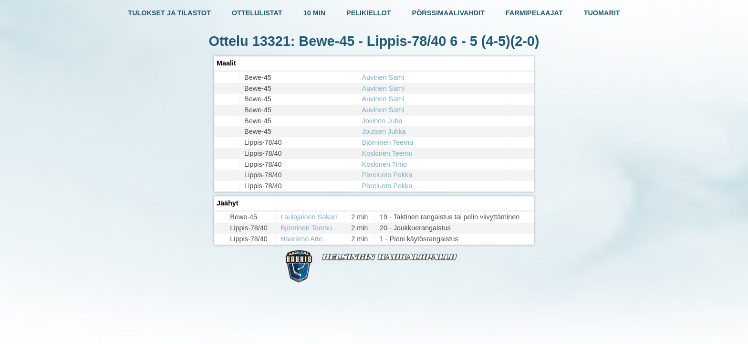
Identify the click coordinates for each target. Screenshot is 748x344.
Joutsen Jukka (384, 131)
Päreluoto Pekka (387, 175)
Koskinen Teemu (387, 153)
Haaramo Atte (301, 239)
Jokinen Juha (382, 121)
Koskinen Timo (384, 164)
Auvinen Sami (383, 77)
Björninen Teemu (388, 142)
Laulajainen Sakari (308, 217)
